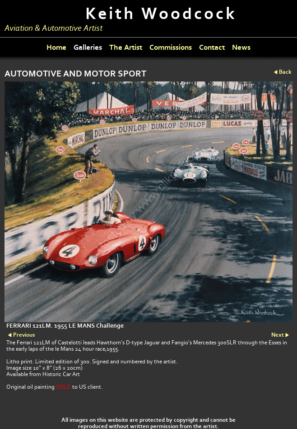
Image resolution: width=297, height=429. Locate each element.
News (241, 47)
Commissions (170, 47)
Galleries (88, 47)
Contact (212, 47)
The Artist (125, 47)
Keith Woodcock (161, 14)
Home (56, 47)
